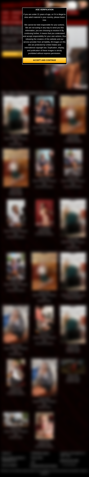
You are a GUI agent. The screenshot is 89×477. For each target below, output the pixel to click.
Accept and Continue (44, 60)
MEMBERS (17, 13)
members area (11, 40)
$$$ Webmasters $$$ (69, 460)
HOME (5, 13)
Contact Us (6, 453)
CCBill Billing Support (40, 453)
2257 (33, 462)
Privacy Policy (37, 458)
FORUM (15, 17)
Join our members (9, 465)
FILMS (5, 17)
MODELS (73, 13)
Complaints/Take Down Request (43, 466)
